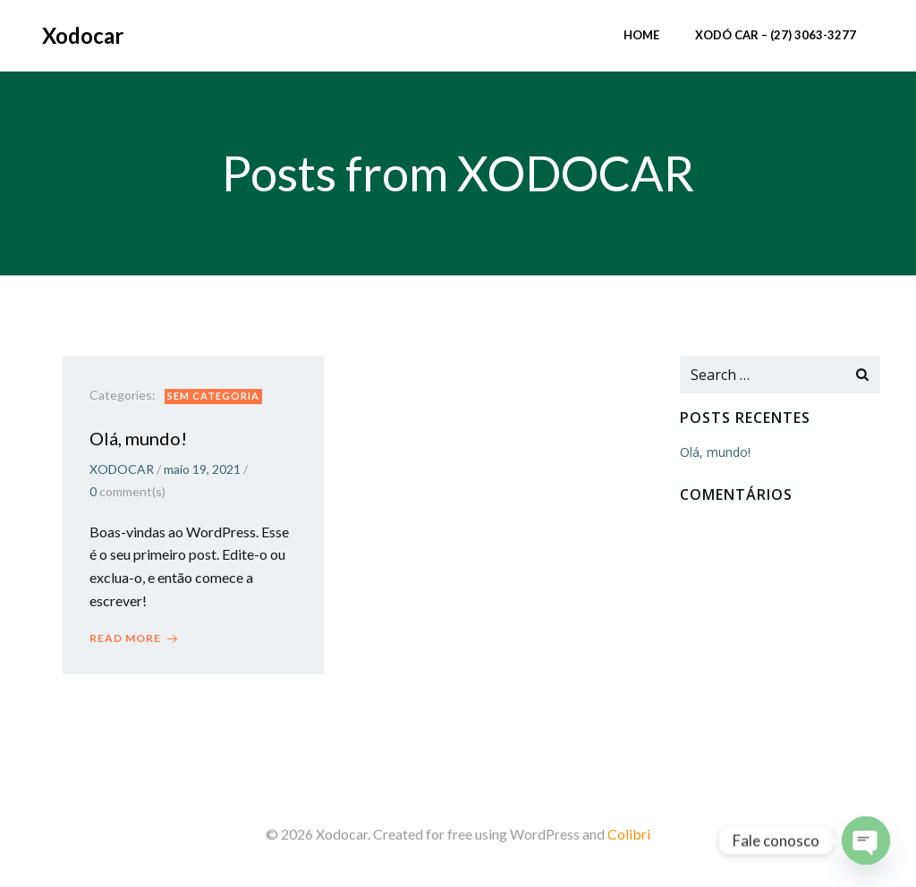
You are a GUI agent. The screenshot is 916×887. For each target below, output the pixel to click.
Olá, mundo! (715, 452)
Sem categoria (213, 395)
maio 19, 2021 (202, 469)
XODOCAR (121, 469)
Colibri (628, 833)
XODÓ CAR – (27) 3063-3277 (775, 35)
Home (641, 35)
